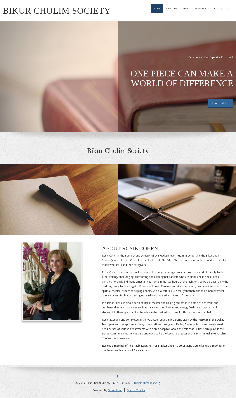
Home (157, 8)
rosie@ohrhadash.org (147, 383)
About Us (171, 8)
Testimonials (201, 8)
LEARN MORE (220, 103)
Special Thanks (136, 390)
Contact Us (221, 8)
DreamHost (115, 390)
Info (185, 8)
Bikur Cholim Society (57, 11)
